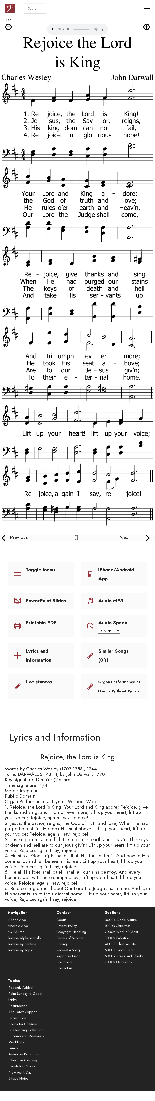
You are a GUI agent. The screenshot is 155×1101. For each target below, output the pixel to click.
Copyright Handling (71, 938)
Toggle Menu (40, 569)
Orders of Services (70, 943)
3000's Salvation (117, 943)
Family (13, 1054)
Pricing (61, 949)
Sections (112, 918)
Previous (19, 537)
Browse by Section (22, 949)
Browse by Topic (20, 956)
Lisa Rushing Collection (26, 1036)
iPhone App (17, 925)
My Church (16, 938)
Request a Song (68, 956)
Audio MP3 (110, 600)
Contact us (64, 974)
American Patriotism (24, 1060)
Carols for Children (23, 1072)
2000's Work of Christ (121, 938)
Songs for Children (23, 1029)
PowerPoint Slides (46, 600)
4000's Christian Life (120, 949)
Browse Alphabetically (24, 943)
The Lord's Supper (23, 1017)
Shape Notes (18, 1084)
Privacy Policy (66, 931)
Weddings (16, 1048)
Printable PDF (41, 622)
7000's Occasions (118, 968)
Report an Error (68, 962)
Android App (18, 931)
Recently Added (21, 993)
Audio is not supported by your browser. (77, 29)
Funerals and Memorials (26, 1042)
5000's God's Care (119, 956)
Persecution (17, 1023)
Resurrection (18, 1012)
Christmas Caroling (23, 1066)
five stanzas (39, 681)
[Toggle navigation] (147, 8)
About (61, 925)
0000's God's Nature (121, 925)
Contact (63, 918)
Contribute (64, 968)
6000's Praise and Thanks (124, 962)
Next (124, 537)
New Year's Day (20, 1078)
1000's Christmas (117, 931)
